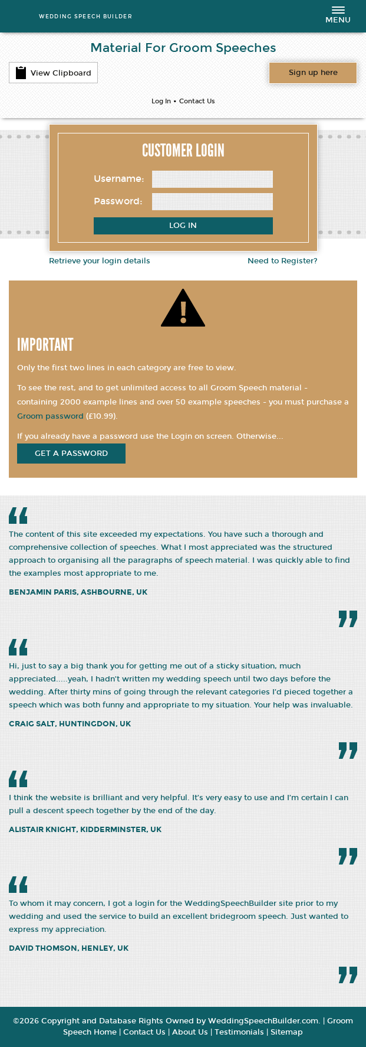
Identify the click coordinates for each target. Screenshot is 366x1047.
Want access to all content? (313, 72)
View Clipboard (53, 73)
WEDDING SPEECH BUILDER (86, 16)
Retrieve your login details (99, 261)
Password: (118, 201)
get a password (71, 453)
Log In (161, 101)
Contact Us (197, 101)
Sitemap (287, 1032)
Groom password (50, 416)
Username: (119, 178)
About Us (190, 1032)
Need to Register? (283, 261)
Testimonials (239, 1032)
